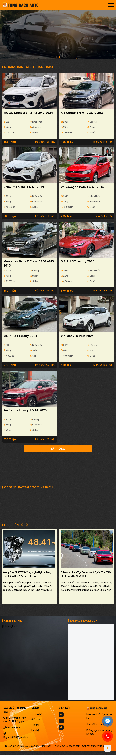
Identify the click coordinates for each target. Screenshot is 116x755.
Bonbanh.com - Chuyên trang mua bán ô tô (88, 749)
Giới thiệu (36, 723)
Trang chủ (36, 718)
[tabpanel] (58, 31)
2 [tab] (59, 57)
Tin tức (35, 728)
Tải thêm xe (58, 455)
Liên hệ (35, 734)
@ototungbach (10, 630)
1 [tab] (56, 57)
